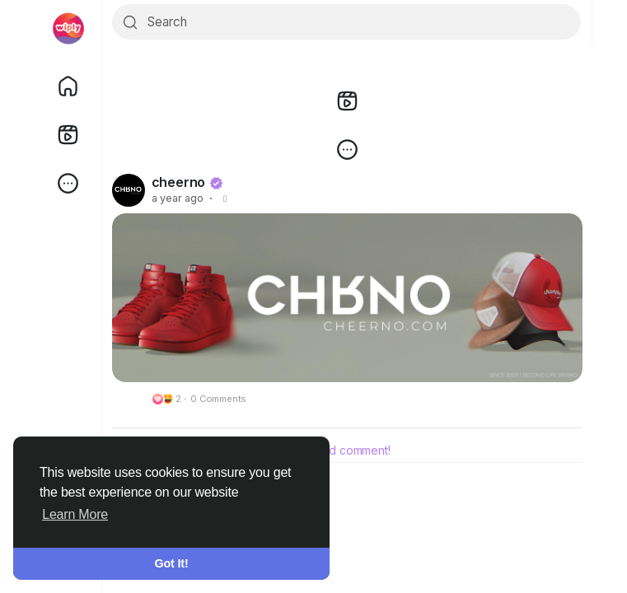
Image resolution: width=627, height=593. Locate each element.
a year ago (178, 199)
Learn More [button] (75, 514)
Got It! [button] (172, 563)
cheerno (179, 183)
